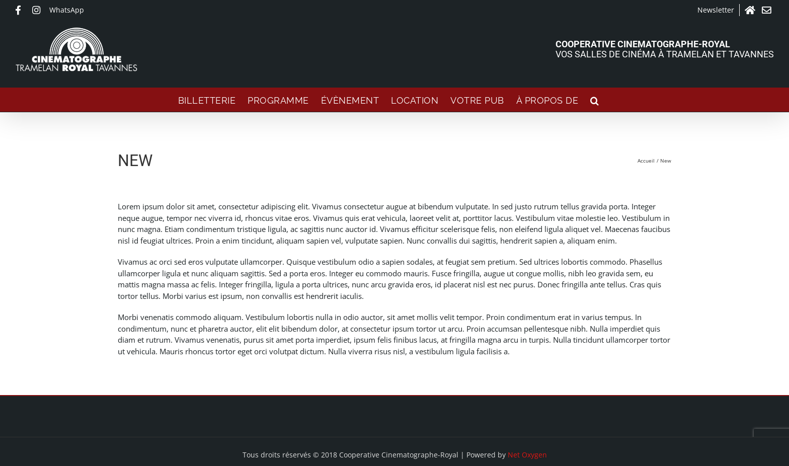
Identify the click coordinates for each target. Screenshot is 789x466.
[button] (594, 100)
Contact (768, 10)
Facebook (21, 10)
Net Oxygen (527, 454)
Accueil (751, 10)
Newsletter (715, 10)
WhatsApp (66, 10)
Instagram (38, 10)
